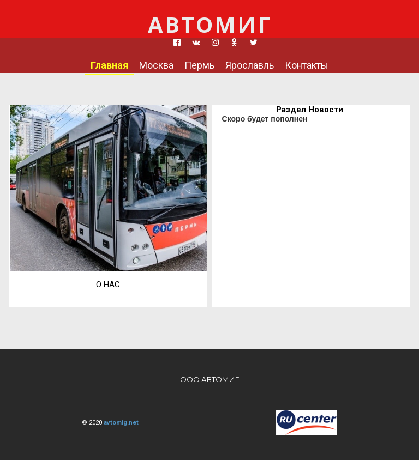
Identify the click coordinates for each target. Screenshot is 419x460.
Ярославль (249, 65)
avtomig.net (121, 422)
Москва (156, 65)
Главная (109, 65)
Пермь (199, 65)
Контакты (306, 65)
